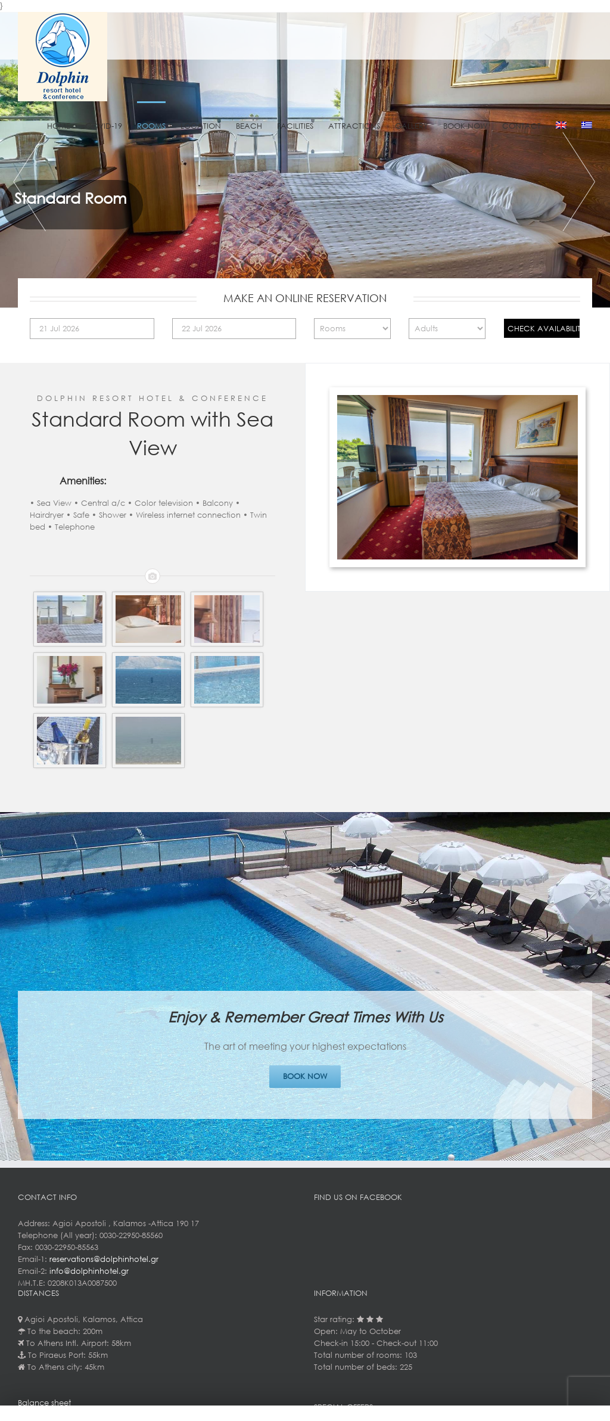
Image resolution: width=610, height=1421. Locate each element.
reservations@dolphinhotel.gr (103, 1259)
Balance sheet (44, 1403)
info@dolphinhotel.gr (89, 1271)
